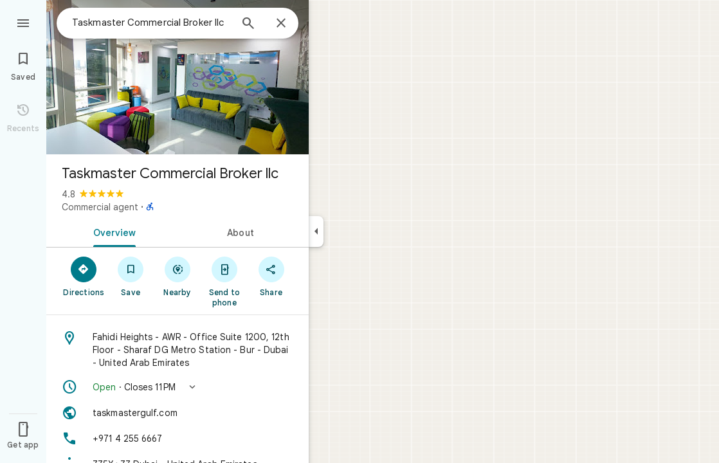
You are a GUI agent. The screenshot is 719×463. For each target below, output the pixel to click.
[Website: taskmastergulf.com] (177, 413)
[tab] (112, 231)
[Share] (271, 276)
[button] (177, 387)
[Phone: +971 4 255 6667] (177, 438)
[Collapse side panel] (316, 231)
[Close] (281, 24)
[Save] (130, 276)
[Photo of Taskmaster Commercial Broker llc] (177, 77)
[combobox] (151, 22)
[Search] (248, 24)
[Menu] (23, 21)
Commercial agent (100, 207)
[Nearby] (177, 276)
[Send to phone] (224, 281)
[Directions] (83, 276)
